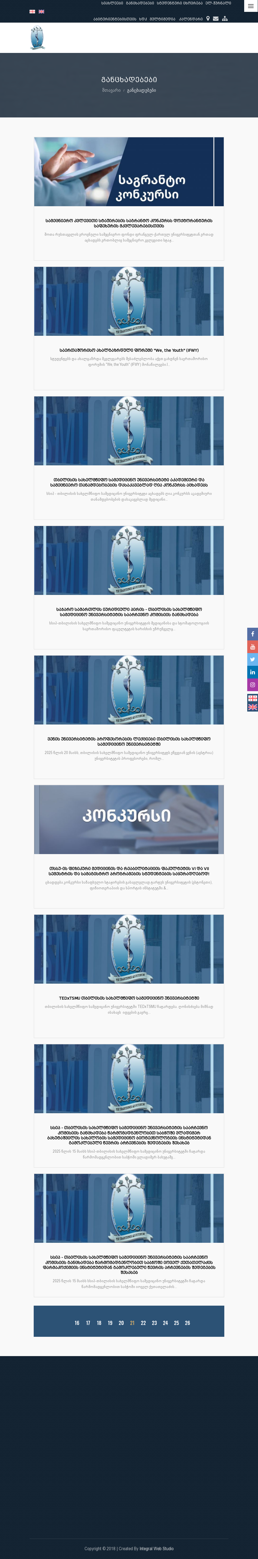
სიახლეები (112, 3)
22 (143, 1323)
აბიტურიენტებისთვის (114, 19)
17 (88, 1323)
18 (99, 1323)
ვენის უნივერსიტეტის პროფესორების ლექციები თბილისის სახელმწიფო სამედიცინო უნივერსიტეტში (129, 742)
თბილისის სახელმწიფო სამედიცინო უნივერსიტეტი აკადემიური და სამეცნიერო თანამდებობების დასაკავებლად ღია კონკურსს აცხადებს (129, 482)
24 (165, 1323)
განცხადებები (140, 3)
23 (154, 1323)
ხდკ (143, 19)
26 (187, 1323)
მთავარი (111, 90)
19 (110, 1323)
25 (176, 1323)
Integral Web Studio (156, 1548)
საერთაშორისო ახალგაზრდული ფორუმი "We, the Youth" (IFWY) (129, 350)
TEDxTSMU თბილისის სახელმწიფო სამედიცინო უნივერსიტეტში (129, 998)
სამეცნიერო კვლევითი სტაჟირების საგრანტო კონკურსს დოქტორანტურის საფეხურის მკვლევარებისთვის (129, 223)
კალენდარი (191, 19)
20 (121, 1323)
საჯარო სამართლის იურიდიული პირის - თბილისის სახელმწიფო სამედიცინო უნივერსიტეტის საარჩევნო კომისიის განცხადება (129, 612)
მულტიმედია (162, 19)
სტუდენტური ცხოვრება (180, 3)
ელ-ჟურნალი (218, 3)
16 (77, 1323)
